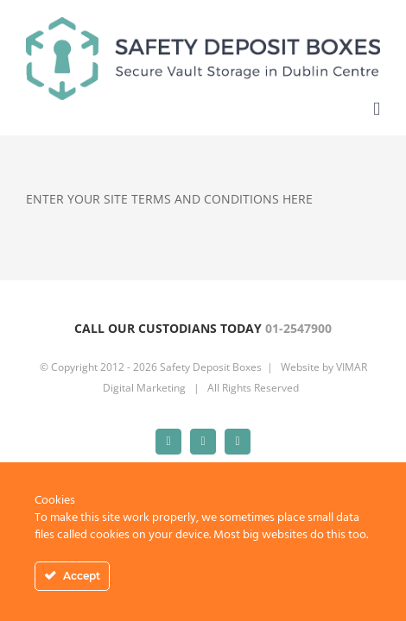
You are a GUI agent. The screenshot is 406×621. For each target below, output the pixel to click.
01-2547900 (298, 371)
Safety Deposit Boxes (211, 453)
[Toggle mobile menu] (376, 109)
